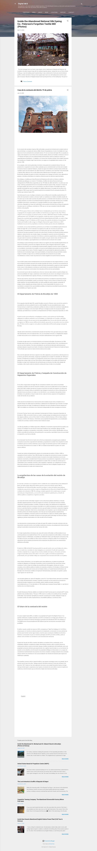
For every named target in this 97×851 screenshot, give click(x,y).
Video (33, 12)
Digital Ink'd (23, 4)
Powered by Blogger (48, 841)
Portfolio (26, 12)
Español (23, 696)
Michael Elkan (51, 843)
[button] (67, 21)
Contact (71, 12)
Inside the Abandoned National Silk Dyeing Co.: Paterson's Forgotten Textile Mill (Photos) (39, 24)
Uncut (40, 12)
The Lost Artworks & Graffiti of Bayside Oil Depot (32, 781)
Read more (65, 759)
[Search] (82, 4)
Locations (54, 12)
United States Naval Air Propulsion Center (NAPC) (33, 763)
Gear (46, 12)
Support (63, 12)
